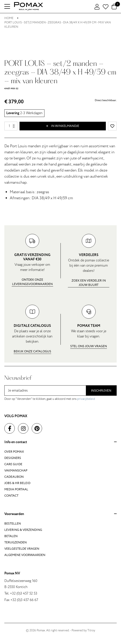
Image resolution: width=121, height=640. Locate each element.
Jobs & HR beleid (17, 483)
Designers (12, 458)
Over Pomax (14, 452)
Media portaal (16, 489)
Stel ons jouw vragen (88, 346)
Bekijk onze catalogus (32, 351)
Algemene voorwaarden (24, 555)
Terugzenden (15, 542)
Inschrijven (101, 390)
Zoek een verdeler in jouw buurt (89, 283)
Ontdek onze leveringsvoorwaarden (32, 282)
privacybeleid (86, 399)
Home (8, 18)
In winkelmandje (62, 126)
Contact (11, 496)
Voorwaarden (60, 514)
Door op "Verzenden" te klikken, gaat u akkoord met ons (49, 399)
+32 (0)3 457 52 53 (23, 593)
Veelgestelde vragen (21, 549)
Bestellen (12, 524)
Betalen (11, 536)
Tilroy (91, 630)
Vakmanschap (15, 470)
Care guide (13, 464)
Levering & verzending (23, 530)
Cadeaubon (14, 477)
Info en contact (60, 442)
